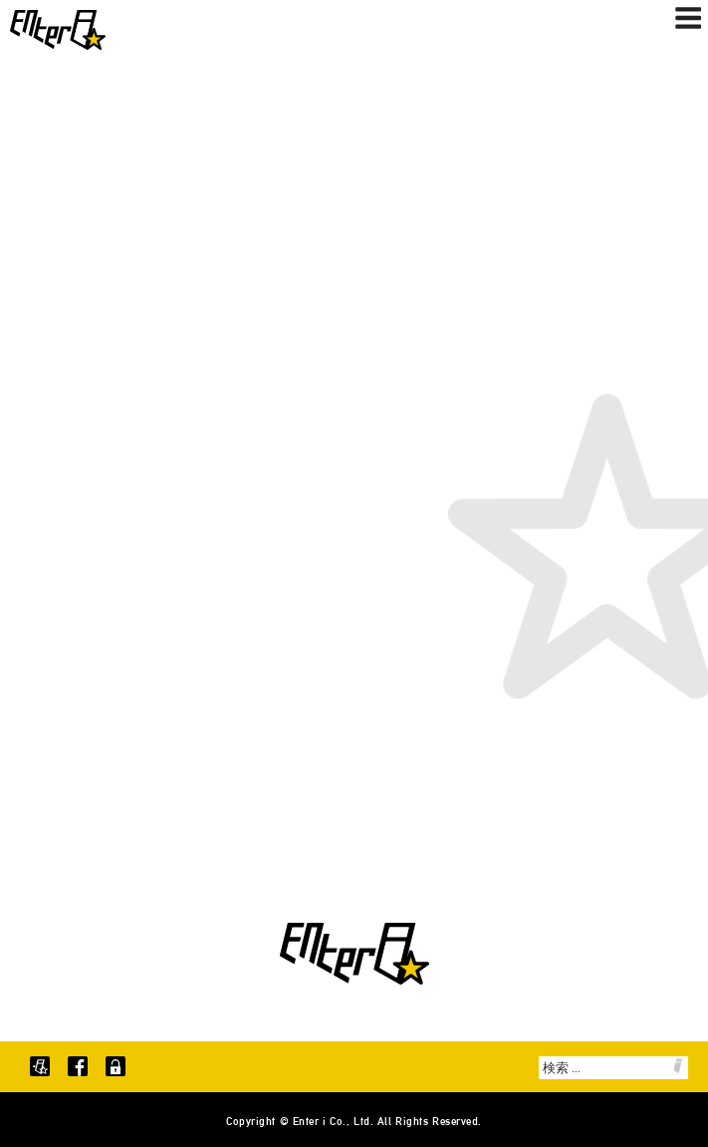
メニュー (688, 18)
